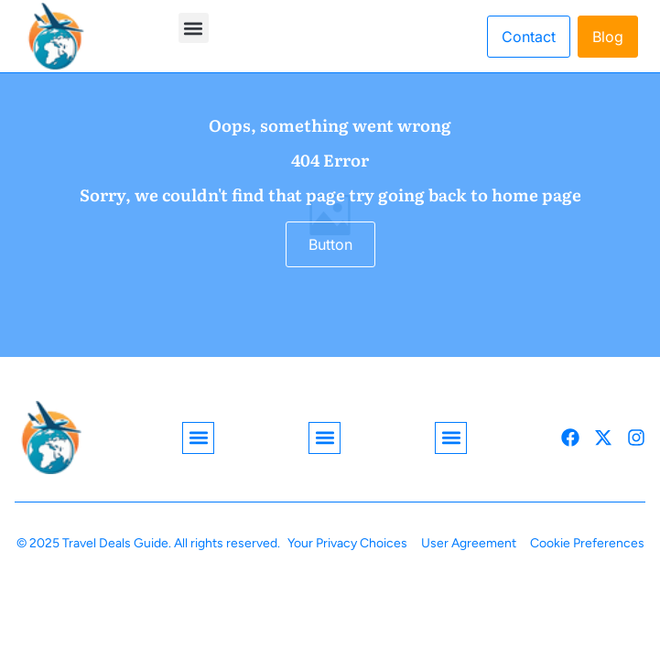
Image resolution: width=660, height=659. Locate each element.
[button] (194, 28)
